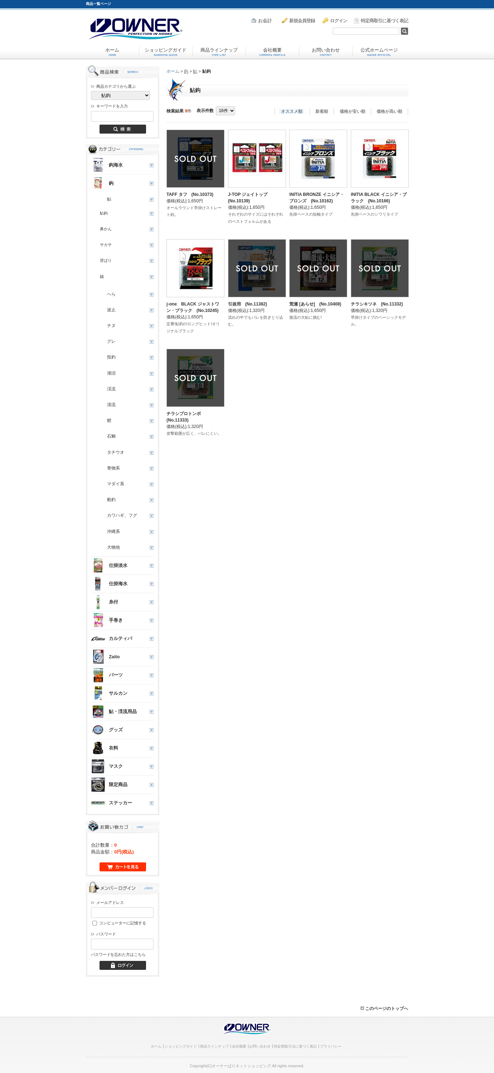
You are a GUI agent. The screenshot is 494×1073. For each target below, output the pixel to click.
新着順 (321, 111)
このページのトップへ (384, 1008)
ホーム (112, 51)
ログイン (335, 20)
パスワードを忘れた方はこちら (118, 954)
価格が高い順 (389, 111)
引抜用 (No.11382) (247, 304)
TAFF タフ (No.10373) (189, 194)
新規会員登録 (298, 20)
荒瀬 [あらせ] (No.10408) (315, 304)
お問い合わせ (326, 51)
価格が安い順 (352, 111)
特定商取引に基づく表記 (381, 21)
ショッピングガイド (166, 51)
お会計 (261, 20)
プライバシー (331, 1046)
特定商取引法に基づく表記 (295, 1046)
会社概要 (272, 51)
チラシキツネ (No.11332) (377, 304)
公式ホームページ (379, 51)
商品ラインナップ (219, 51)
